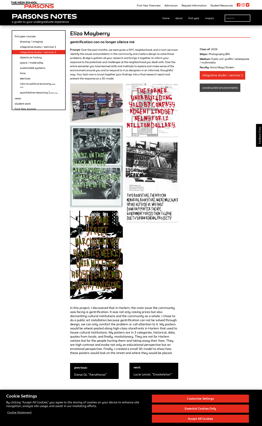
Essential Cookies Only (200, 410)
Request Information (194, 5)
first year (193, 18)
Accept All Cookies (200, 420)
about (179, 18)
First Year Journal (25, 108)
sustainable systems (32, 67)
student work (23, 103)
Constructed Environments (220, 87)
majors (209, 18)
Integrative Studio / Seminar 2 (222, 75)
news (18, 98)
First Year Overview (148, 5)
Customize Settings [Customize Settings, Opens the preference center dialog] (200, 400)
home (165, 18)
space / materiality (31, 62)
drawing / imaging (31, 41)
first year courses (25, 36)
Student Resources (221, 5)
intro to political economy (37, 85)
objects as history (31, 57)
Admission (171, 5)
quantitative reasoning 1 (39, 92)
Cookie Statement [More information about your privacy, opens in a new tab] (19, 414)
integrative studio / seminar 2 (38, 52)
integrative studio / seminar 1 (38, 46)
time (23, 73)
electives (25, 78)
